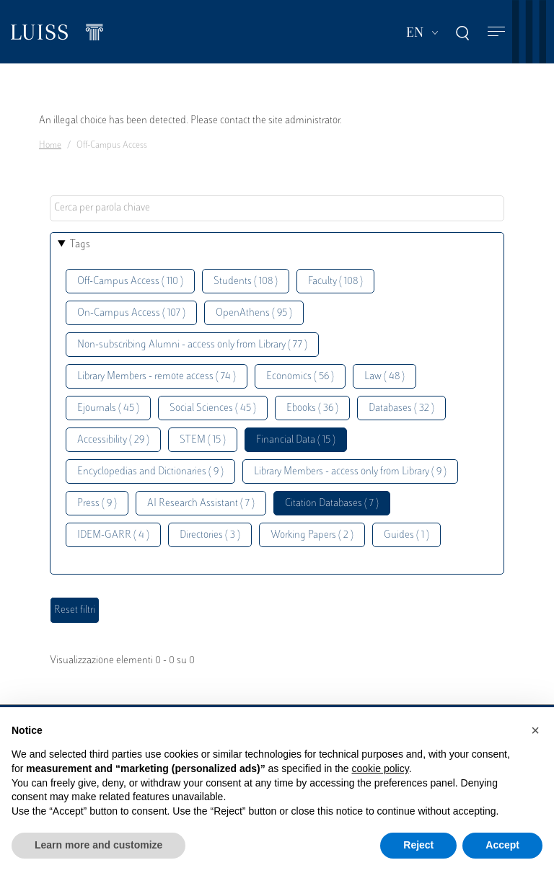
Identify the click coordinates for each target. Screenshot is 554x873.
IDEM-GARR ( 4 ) (113, 535)
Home (50, 145)
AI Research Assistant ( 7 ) (201, 503)
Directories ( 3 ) (210, 535)
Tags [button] (80, 244)
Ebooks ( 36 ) (312, 408)
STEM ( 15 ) (203, 440)
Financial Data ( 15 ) (295, 440)
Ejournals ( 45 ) (108, 408)
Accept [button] (502, 845)
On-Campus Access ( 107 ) (131, 313)
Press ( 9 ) (97, 503)
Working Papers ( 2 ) (312, 535)
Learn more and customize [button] (98, 845)
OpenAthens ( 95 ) (254, 313)
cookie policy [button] (380, 768)
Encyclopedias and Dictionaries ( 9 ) (150, 471)
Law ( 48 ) (384, 376)
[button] (535, 730)
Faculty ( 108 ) (335, 281)
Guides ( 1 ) (406, 535)
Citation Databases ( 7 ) (332, 503)
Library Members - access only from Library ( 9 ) (350, 471)
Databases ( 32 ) (401, 408)
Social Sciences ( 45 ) (213, 408)
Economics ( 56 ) (300, 376)
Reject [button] (418, 845)
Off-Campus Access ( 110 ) (130, 281)
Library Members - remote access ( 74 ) (156, 376)
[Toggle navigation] (496, 32)
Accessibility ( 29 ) (113, 440)
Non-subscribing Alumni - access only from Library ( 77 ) (192, 345)
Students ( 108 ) (246, 281)
